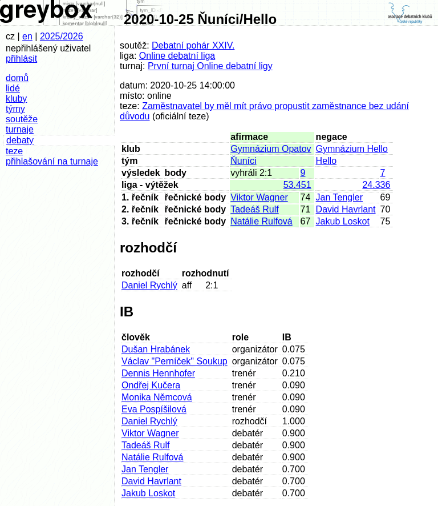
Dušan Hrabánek (155, 349)
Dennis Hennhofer (158, 373)
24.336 (376, 185)
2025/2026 (61, 36)
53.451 (297, 185)
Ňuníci (243, 161)
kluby (16, 98)
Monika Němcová (156, 397)
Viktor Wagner (258, 197)
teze (14, 151)
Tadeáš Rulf (254, 209)
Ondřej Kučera (150, 385)
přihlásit (21, 58)
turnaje (20, 129)
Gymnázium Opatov (270, 149)
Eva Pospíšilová (153, 409)
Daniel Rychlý (149, 285)
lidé (13, 88)
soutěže (22, 119)
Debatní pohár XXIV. (193, 45)
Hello (326, 161)
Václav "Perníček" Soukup (174, 361)
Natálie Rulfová (261, 221)
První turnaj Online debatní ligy (210, 66)
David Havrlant (346, 209)
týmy (15, 109)
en (27, 36)
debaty (20, 140)
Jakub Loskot (343, 221)
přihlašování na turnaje (52, 161)
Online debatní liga (177, 56)
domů (17, 78)
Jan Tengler (339, 197)
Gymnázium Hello (352, 149)
